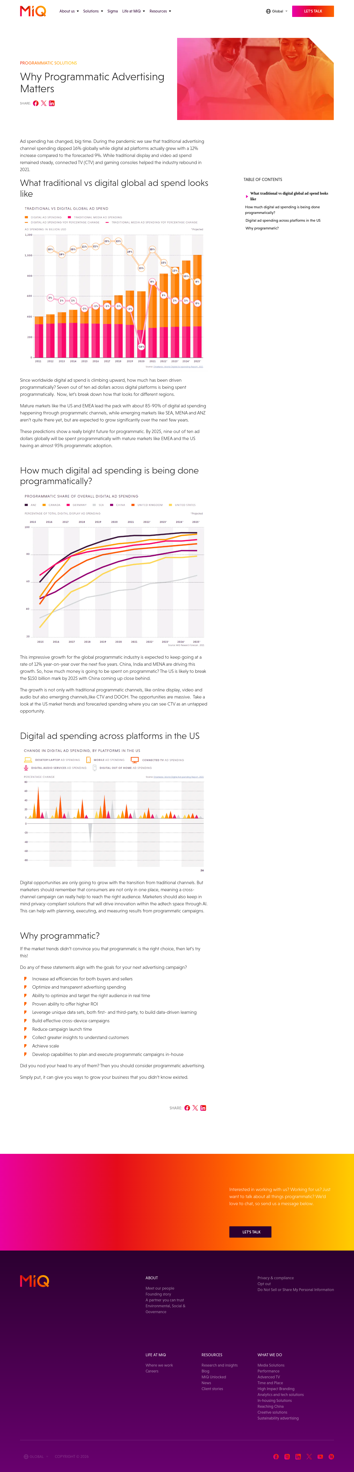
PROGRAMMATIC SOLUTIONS (48, 62)
